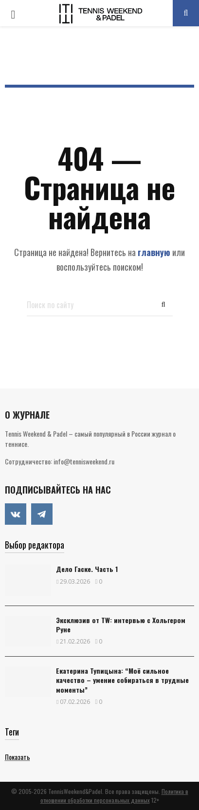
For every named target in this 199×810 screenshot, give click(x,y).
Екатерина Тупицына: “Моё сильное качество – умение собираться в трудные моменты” (122, 679)
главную (154, 252)
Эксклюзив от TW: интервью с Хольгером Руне (120, 624)
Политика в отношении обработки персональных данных (114, 795)
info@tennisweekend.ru (84, 461)
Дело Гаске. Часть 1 (87, 569)
